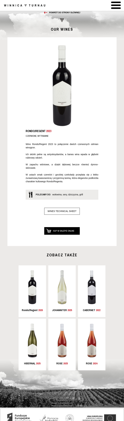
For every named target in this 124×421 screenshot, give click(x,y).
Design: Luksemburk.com (62, 403)
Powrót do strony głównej (64, 12)
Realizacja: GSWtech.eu (62, 406)
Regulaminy (62, 400)
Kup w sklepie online (63, 230)
